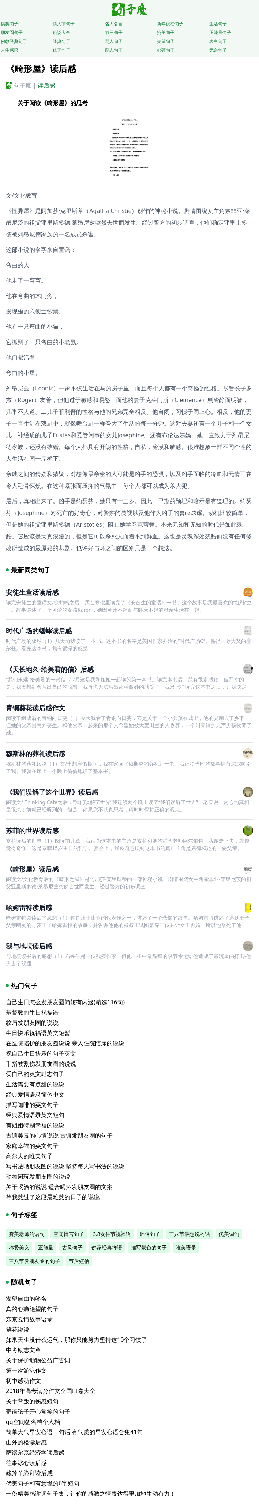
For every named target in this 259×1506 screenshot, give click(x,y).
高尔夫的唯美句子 (29, 1156)
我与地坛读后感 (29, 946)
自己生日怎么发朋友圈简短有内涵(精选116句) (65, 1002)
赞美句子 (165, 32)
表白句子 (218, 41)
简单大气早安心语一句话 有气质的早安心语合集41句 (74, 1432)
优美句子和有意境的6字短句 (42, 1483)
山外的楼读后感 (26, 1442)
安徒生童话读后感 (32, 592)
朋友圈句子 (12, 32)
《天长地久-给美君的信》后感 (50, 669)
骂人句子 (114, 41)
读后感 (46, 85)
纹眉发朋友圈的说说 (32, 1023)
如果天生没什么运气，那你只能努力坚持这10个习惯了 (76, 1340)
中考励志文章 (23, 1350)
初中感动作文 (23, 1381)
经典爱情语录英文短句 (35, 1115)
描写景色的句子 (149, 1247)
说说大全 (61, 32)
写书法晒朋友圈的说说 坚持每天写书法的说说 (65, 1166)
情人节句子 (64, 24)
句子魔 (22, 85)
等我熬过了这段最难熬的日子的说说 (53, 1197)
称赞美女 (19, 1247)
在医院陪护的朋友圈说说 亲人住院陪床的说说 (65, 1043)
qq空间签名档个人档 (33, 1422)
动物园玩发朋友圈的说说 (38, 1176)
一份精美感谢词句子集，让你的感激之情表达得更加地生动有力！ (91, 1494)
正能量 (45, 1247)
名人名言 (114, 24)
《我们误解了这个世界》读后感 (52, 792)
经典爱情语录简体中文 (35, 1094)
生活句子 (218, 24)
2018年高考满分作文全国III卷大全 (50, 1391)
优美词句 (229, 1233)
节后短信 (79, 1261)
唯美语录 (186, 1247)
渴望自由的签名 (26, 1299)
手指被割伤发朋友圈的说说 (41, 1064)
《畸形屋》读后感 (32, 869)
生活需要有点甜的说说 (35, 1084)
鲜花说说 (17, 1329)
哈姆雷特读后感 (29, 907)
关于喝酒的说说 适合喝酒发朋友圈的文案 (59, 1187)
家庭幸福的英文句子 (32, 1146)
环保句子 (150, 1233)
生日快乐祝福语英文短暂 (38, 1033)
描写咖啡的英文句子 (32, 1105)
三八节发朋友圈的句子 (34, 1261)
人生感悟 (9, 50)
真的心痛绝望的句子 (32, 1309)
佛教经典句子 (14, 41)
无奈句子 (218, 50)
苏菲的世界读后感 (32, 830)
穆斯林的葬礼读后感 (35, 753)
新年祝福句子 (170, 24)
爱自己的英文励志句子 (35, 1074)
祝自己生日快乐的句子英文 (41, 1053)
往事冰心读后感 (26, 1463)
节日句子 (114, 32)
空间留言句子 (68, 1233)
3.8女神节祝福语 (112, 1233)
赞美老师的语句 (27, 1233)
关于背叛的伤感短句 (32, 1401)
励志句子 (114, 50)
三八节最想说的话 (189, 1233)
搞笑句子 (9, 24)
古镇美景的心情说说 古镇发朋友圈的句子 (59, 1135)
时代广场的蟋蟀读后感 (39, 630)
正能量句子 (220, 32)
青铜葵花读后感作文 (35, 707)
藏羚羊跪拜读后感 (29, 1473)
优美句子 (61, 50)
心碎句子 (165, 50)
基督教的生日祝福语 (32, 1012)
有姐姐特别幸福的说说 (35, 1125)
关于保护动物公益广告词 (38, 1360)
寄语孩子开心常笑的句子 (38, 1411)
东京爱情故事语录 (29, 1319)
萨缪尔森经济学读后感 (35, 1452)
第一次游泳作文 (26, 1370)
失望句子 (165, 41)
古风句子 (72, 1247)
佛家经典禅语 (106, 1247)
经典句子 (61, 41)
